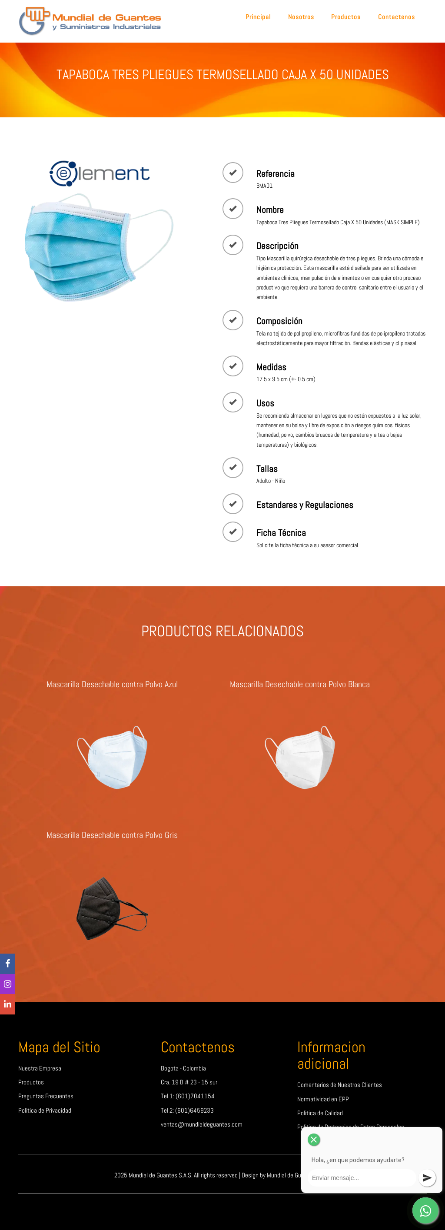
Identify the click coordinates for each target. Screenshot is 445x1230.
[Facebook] (7, 964)
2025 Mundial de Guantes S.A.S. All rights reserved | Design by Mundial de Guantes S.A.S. (222, 1175)
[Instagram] (7, 984)
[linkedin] (7, 1004)
